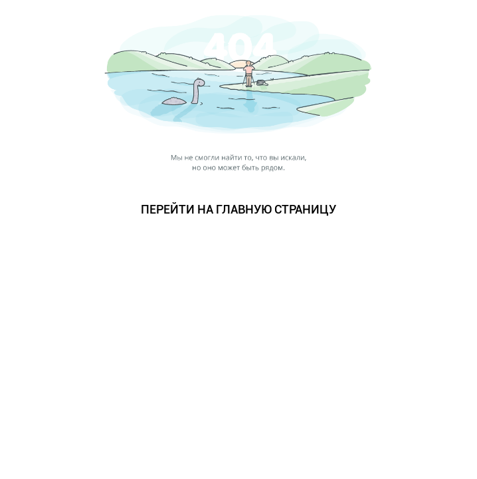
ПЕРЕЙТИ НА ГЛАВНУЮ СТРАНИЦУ (238, 209)
